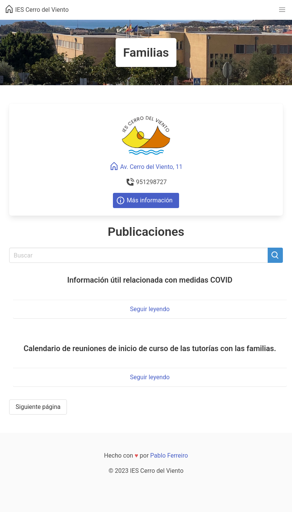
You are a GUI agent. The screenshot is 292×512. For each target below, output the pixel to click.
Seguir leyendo (150, 309)
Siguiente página (38, 406)
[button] (282, 10)
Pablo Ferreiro (169, 455)
